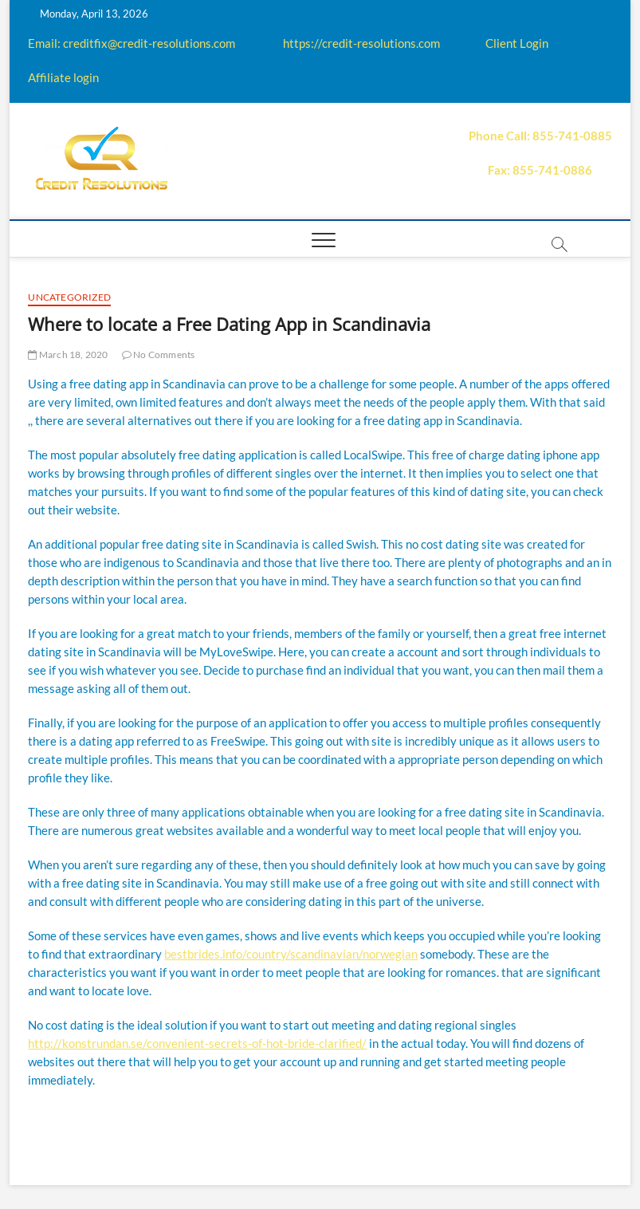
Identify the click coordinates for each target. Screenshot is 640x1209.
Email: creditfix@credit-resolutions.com (131, 43)
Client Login (516, 43)
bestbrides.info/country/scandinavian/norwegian (291, 954)
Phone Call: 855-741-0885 (540, 135)
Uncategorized (69, 297)
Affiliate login (63, 77)
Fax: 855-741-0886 (540, 170)
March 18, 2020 (68, 354)
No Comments (158, 354)
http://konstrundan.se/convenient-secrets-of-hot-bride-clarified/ (197, 1043)
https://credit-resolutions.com (361, 43)
